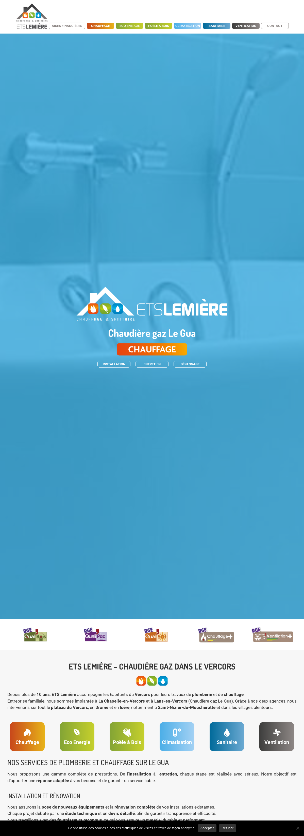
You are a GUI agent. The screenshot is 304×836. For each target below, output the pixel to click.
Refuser (227, 828)
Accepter (207, 828)
